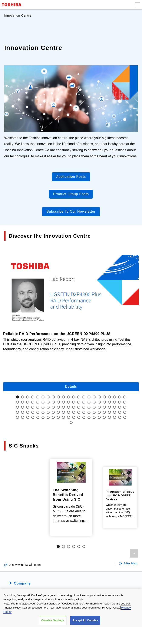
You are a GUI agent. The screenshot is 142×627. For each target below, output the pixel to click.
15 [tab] (88, 396)
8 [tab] (53, 396)
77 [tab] (68, 412)
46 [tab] (22, 407)
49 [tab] (37, 407)
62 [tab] (104, 407)
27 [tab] (37, 402)
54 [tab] (63, 407)
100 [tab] (73, 417)
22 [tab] (124, 396)
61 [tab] (99, 407)
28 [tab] (43, 402)
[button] (137, 4)
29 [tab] (48, 402)
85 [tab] (109, 412)
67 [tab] (17, 412)
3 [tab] (27, 396)
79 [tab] (78, 412)
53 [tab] (58, 407)
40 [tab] (104, 402)
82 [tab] (94, 412)
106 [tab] (104, 417)
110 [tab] (124, 417)
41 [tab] (109, 402)
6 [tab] (43, 396)
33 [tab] (68, 402)
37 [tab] (88, 402)
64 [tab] (114, 407)
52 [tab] (53, 407)
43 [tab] (119, 402)
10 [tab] (63, 396)
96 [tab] (53, 417)
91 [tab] (27, 417)
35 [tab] (78, 402)
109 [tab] (119, 417)
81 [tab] (88, 412)
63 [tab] (109, 407)
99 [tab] (68, 417)
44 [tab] (124, 402)
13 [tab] (78, 396)
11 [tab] (68, 396)
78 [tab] (73, 412)
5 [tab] (37, 396)
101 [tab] (78, 417)
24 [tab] (22, 402)
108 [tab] (114, 417)
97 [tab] (58, 417)
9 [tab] (58, 396)
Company (22, 589)
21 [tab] (119, 396)
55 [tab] (68, 407)
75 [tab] (58, 412)
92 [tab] (32, 417)
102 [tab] (83, 417)
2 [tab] (22, 396)
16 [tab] (94, 396)
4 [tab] (32, 396)
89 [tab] (17, 417)
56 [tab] (73, 407)
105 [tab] (99, 417)
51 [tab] (48, 407)
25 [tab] (27, 402)
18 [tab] (104, 396)
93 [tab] (37, 417)
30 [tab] (53, 402)
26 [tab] (32, 402)
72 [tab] (43, 412)
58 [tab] (83, 407)
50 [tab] (43, 407)
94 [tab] (43, 417)
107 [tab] (109, 417)
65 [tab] (119, 407)
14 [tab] (83, 396)
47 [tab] (27, 407)
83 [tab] (99, 412)
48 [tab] (32, 407)
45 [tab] (17, 407)
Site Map (131, 569)
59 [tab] (88, 407)
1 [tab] (17, 396)
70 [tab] (32, 412)
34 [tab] (73, 402)
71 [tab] (37, 412)
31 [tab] (58, 402)
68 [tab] (22, 412)
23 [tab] (17, 402)
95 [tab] (48, 417)
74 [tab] (53, 412)
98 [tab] (63, 417)
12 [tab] (73, 396)
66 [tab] (124, 407)
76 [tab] (63, 412)
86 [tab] (114, 412)
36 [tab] (83, 402)
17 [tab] (99, 396)
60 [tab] (94, 407)
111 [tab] (71, 422)
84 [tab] (104, 412)
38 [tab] (94, 402)
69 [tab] (27, 412)
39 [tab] (99, 402)
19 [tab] (109, 396)
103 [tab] (88, 417)
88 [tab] (124, 412)
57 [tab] (78, 407)
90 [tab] (22, 417)
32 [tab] (63, 402)
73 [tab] (48, 412)
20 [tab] (114, 396)
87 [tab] (119, 412)
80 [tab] (83, 412)
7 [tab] (48, 396)
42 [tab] (114, 402)
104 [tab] (94, 417)
